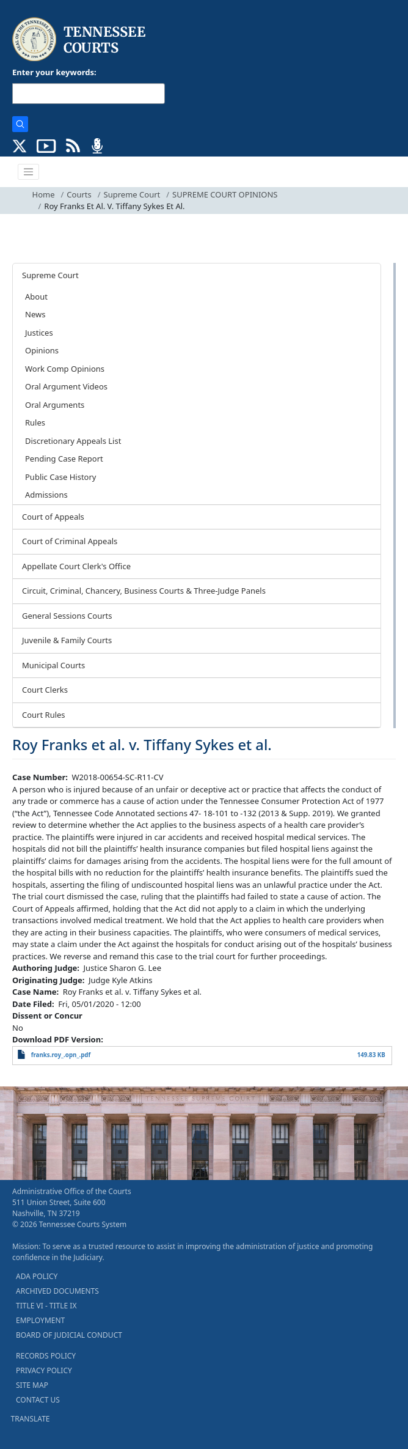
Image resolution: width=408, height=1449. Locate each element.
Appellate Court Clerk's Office (76, 566)
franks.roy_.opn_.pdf (61, 1055)
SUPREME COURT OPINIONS (224, 194)
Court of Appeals (53, 516)
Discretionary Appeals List (73, 440)
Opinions (42, 350)
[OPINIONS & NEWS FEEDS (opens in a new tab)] (73, 144)
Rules (35, 422)
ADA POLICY (36, 1276)
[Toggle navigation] (29, 172)
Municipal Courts (53, 665)
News (35, 314)
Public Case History (60, 476)
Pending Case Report (64, 458)
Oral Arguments (54, 404)
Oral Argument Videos (66, 386)
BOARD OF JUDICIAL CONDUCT (69, 1335)
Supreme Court (132, 194)
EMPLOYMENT (40, 1320)
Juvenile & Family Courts (67, 640)
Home (43, 194)
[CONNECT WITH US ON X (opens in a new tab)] (19, 144)
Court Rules (43, 714)
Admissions (46, 494)
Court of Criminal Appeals (69, 541)
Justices (39, 332)
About (36, 296)
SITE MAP (32, 1385)
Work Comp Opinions (64, 368)
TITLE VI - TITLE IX (46, 1305)
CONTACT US (38, 1400)
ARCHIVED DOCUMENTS (57, 1291)
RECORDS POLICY (46, 1356)
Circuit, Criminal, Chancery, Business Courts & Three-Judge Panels (144, 590)
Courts (79, 194)
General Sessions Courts (67, 615)
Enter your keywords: (54, 72)
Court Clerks (45, 689)
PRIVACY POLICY (44, 1370)
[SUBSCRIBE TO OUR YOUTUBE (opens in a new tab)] (46, 144)
